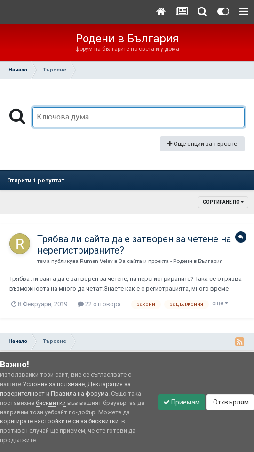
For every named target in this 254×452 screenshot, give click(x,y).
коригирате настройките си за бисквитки (59, 421)
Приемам (181, 402)
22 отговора (99, 304)
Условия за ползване (54, 384)
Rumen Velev (96, 261)
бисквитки (51, 402)
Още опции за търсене (202, 143)
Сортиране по (223, 202)
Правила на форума (79, 393)
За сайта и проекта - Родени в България (171, 261)
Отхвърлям (230, 402)
